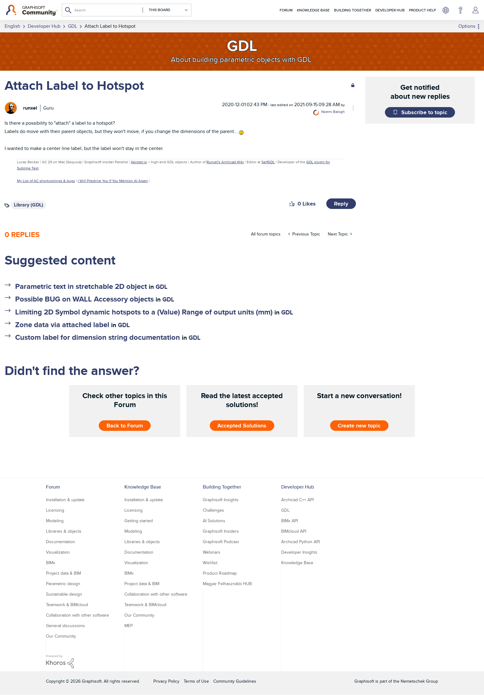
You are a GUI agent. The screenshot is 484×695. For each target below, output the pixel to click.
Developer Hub (390, 10)
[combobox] (126, 10)
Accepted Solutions (241, 426)
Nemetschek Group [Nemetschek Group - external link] (419, 681)
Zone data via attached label (62, 324)
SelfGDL (268, 161)
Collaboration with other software (77, 615)
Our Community (61, 636)
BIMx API (289, 521)
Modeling (55, 521)
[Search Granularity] (165, 10)
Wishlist (210, 563)
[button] (292, 204)
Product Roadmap (220, 573)
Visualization (58, 552)
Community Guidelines (234, 681)
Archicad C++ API (297, 500)
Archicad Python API (300, 542)
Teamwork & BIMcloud (67, 604)
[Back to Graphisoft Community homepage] (32, 10)
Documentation (60, 542)
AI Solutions (214, 521)
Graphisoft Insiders (221, 531)
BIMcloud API (293, 531)
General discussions (65, 625)
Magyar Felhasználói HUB (227, 584)
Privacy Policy (166, 681)
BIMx (50, 563)
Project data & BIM (63, 573)
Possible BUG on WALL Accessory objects (84, 298)
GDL (161, 286)
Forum (286, 10)
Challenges (213, 510)
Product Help (422, 10)
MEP (128, 625)
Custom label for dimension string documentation (97, 337)
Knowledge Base (313, 10)
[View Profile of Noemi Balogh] (333, 111)
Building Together (352, 10)
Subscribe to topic (424, 112)
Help (460, 10)
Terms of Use (196, 681)
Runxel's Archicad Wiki (225, 161)
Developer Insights (299, 552)
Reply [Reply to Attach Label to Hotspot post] (341, 204)
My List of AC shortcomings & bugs (46, 180)
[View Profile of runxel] (30, 107)
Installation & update (65, 500)
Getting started (138, 521)
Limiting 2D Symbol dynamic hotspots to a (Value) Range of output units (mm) (144, 311)
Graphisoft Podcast (221, 542)
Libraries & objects (63, 531)
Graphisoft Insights (221, 500)
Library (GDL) (28, 204)
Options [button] (466, 26)
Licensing (55, 510)
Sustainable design (64, 594)
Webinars (211, 552)
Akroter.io (139, 161)
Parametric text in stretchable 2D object (81, 286)
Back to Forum (124, 426)
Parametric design (63, 584)
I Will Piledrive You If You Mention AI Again (113, 180)
